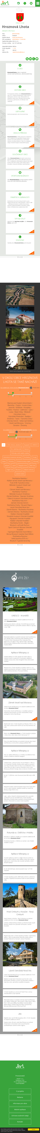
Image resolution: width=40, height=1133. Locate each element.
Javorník (11, 407)
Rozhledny (27, 457)
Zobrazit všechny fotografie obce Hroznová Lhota (20, 371)
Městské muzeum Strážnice (19, 494)
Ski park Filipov (26, 505)
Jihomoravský (15, 33)
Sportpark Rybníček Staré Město (20, 532)
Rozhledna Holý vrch (19, 501)
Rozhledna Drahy (13, 505)
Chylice (18, 405)
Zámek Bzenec (12, 509)
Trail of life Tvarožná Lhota (19, 483)
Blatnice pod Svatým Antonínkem (19, 403)
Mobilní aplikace (20, 1109)
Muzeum (18, 470)
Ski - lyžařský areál (16, 449)
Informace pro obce (20, 1103)
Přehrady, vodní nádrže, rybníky (20, 453)
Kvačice (16, 410)
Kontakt (20, 1122)
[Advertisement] (20, 270)
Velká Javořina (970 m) (19, 538)
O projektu (20, 1091)
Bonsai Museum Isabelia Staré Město (20, 534)
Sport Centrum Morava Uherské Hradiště (20, 528)
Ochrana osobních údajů (20, 1116)
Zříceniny (11, 461)
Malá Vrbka (19, 412)
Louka (11, 412)
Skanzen (26, 449)
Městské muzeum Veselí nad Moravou (20, 486)
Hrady (34, 457)
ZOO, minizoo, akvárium (14, 445)
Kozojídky (27, 407)
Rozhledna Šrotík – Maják (19, 523)
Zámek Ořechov (13, 512)
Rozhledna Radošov (19, 478)
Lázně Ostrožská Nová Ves (19, 507)
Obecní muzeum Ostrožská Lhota (20, 498)
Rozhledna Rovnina (20, 536)
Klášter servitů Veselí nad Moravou (19, 480)
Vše (4, 445)
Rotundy (35, 461)
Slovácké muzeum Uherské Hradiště (20, 516)
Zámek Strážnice (13, 496)
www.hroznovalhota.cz (19, 52)
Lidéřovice (23, 410)
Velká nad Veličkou (26, 421)
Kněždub (19, 407)
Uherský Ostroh (12, 421)
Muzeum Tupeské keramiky (20, 541)
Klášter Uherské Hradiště (20, 514)
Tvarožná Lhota (26, 419)
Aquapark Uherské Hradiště (20, 518)
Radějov (28, 416)
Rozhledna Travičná (19, 492)
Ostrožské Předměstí (16, 416)
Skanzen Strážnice (26, 496)
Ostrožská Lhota (19, 414)
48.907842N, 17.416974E (18, 39)
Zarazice (16, 425)
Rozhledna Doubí (27, 512)
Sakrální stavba (20, 474)
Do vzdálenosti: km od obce (14, 388)
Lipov (31, 410)
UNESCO (35, 445)
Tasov (17, 419)
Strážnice (10, 419)
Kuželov (9, 410)
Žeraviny (24, 425)
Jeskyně (7, 465)
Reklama (20, 1097)
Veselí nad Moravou (17, 37)
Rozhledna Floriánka (26, 509)
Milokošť (27, 412)
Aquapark (26, 445)
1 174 (14, 48)
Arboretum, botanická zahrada (12, 457)
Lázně (14, 465)
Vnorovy (28, 423)
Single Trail (10, 470)
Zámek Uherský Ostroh (19, 503)
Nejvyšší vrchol (23, 465)
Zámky (4, 461)
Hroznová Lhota (15, 26)
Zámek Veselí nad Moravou (20, 489)
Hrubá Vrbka (26, 405)
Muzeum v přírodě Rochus (19, 525)
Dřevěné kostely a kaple (23, 461)
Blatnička (11, 405)
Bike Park (32, 465)
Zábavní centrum (28, 470)
